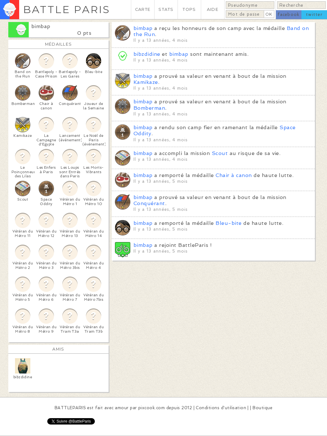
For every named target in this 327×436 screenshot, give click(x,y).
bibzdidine (146, 54)
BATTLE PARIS (66, 9)
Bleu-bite (228, 223)
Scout (220, 153)
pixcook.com (151, 407)
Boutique (262, 407)
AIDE (212, 9)
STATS (165, 9)
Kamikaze (145, 82)
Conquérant (149, 203)
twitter (314, 14)
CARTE (142, 9)
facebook (289, 14)
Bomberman (149, 108)
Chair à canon (234, 175)
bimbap (40, 26)
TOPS (189, 9)
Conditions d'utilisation (221, 407)
